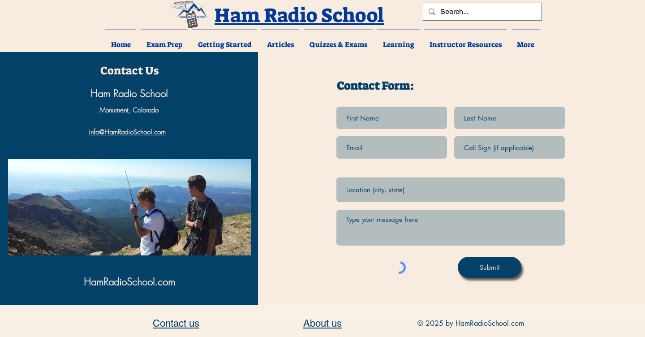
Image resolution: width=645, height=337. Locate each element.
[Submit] (489, 267)
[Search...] (481, 11)
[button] (164, 41)
